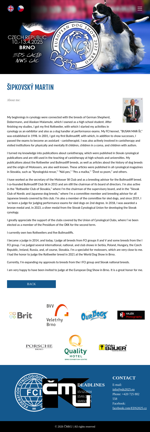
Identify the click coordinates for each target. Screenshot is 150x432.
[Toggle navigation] (139, 8)
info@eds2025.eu (123, 389)
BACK (31, 284)
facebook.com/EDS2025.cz (129, 408)
